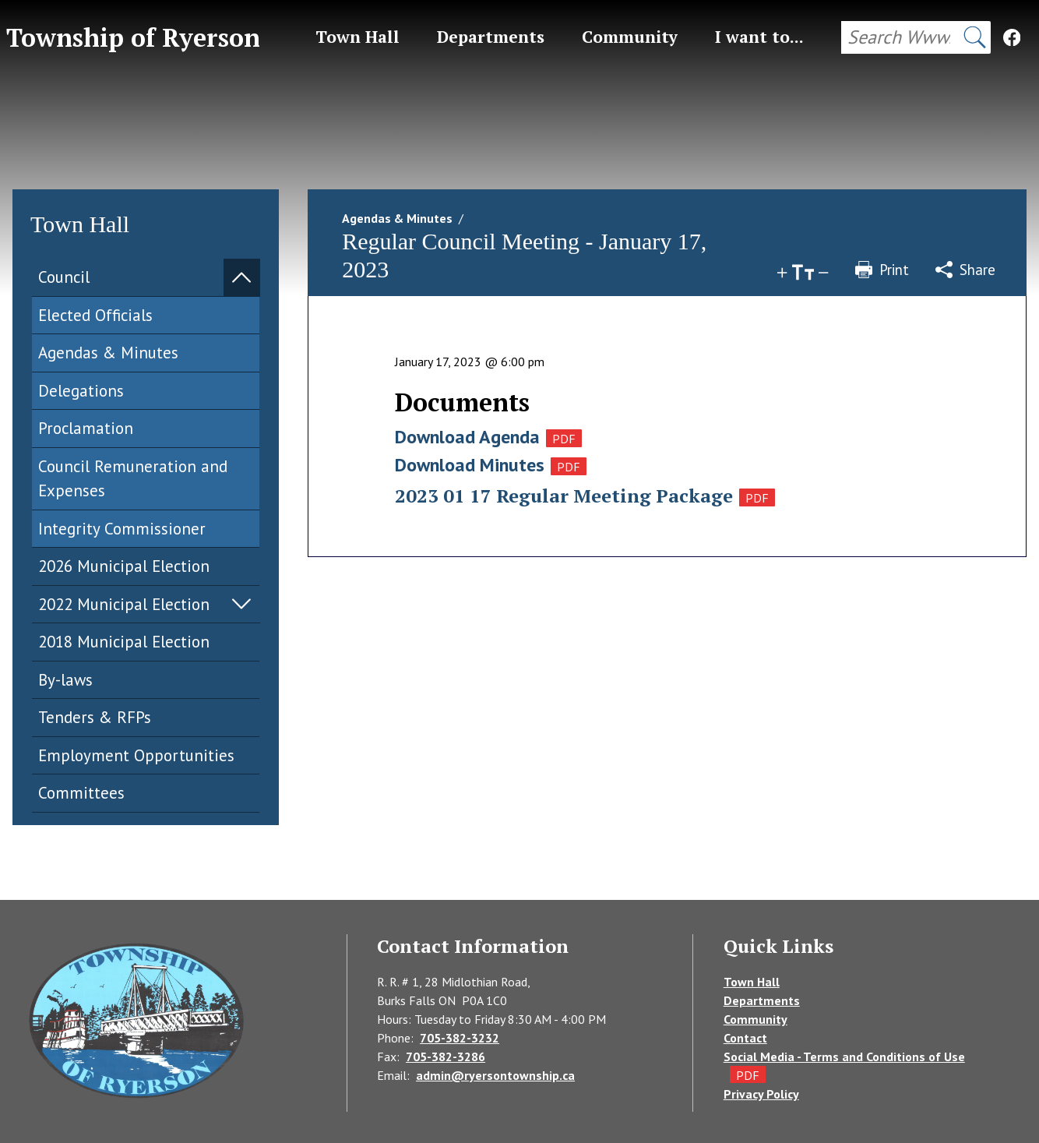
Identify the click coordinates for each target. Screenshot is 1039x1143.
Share (965, 269)
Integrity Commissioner (122, 528)
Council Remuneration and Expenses (132, 479)
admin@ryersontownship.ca (495, 1075)
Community (755, 1019)
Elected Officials (95, 315)
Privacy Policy (761, 1094)
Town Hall (752, 982)
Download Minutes (469, 465)
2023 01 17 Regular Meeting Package (564, 495)
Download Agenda (467, 437)
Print (882, 269)
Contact (745, 1038)
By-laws (65, 679)
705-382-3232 (459, 1038)
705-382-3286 (445, 1056)
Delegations (81, 390)
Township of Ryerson (133, 37)
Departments (762, 1000)
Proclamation (85, 428)
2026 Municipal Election (124, 566)
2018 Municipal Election (124, 641)
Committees (81, 792)
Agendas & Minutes (108, 352)
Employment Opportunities (136, 755)
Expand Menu (241, 277)
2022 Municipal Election (124, 604)
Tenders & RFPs (94, 717)
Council (64, 277)
